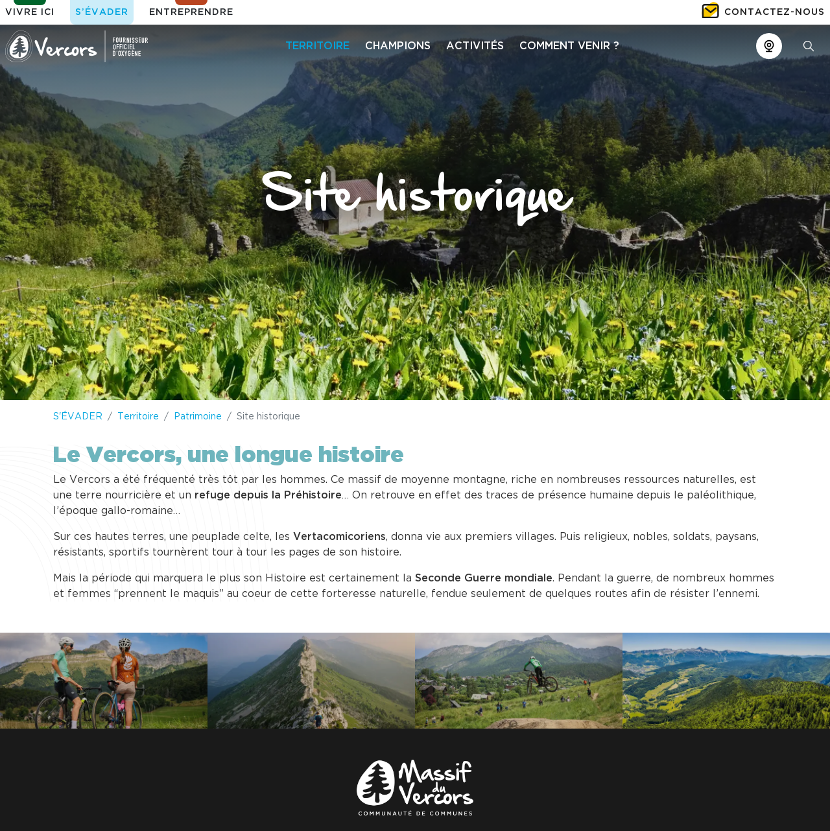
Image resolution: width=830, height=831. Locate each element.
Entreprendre (191, 12)
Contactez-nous (774, 12)
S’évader (101, 12)
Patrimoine (198, 416)
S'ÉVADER (77, 416)
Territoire (138, 416)
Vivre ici (29, 12)
